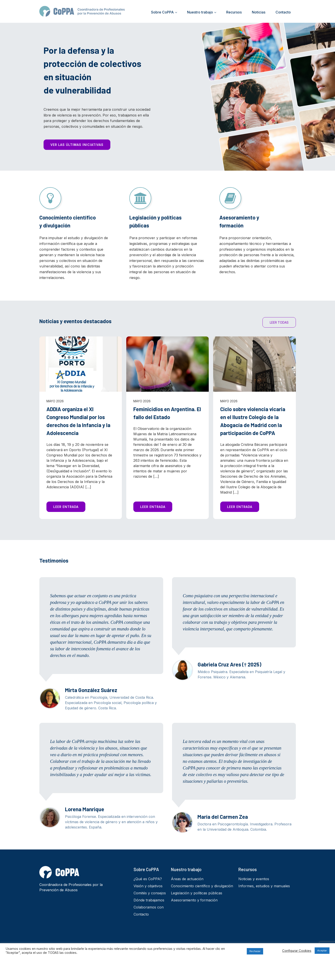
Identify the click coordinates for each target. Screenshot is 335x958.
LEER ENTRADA (65, 507)
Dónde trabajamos (149, 900)
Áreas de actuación (187, 879)
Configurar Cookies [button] (296, 951)
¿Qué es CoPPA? (148, 879)
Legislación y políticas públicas (196, 893)
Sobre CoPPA (162, 12)
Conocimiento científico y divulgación (202, 886)
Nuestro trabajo (200, 12)
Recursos (234, 12)
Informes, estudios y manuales (264, 886)
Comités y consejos (150, 893)
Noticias (258, 12)
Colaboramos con (149, 907)
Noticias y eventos (253, 879)
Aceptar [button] (322, 950)
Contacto (283, 12)
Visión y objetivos (148, 886)
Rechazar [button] (254, 951)
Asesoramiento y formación (194, 900)
